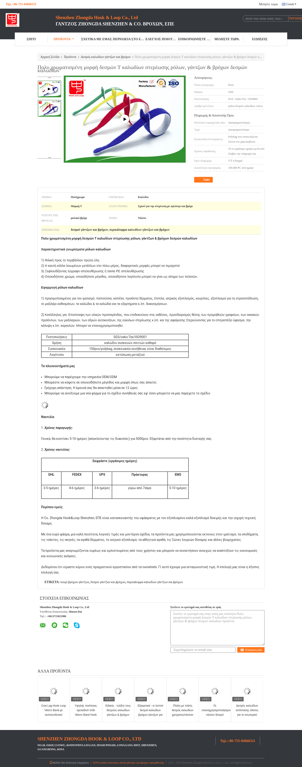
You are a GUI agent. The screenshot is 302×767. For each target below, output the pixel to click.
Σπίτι (31, 39)
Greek (291, 4)
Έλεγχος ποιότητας (162, 39)
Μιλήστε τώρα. (268, 4)
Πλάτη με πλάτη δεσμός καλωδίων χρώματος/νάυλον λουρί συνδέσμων (182, 712)
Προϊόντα (64, 39)
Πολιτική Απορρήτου (77, 762)
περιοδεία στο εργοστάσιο (129, 39)
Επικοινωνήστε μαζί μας (194, 39)
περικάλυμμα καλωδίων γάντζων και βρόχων (155, 582)
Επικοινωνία (251, 650)
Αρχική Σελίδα (49, 57)
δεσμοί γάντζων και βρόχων (108, 582)
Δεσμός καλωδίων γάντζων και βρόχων (106, 57)
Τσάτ (204, 180)
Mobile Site (57, 762)
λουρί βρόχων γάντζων (74, 582)
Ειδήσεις (259, 39)
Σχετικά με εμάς (96, 39)
